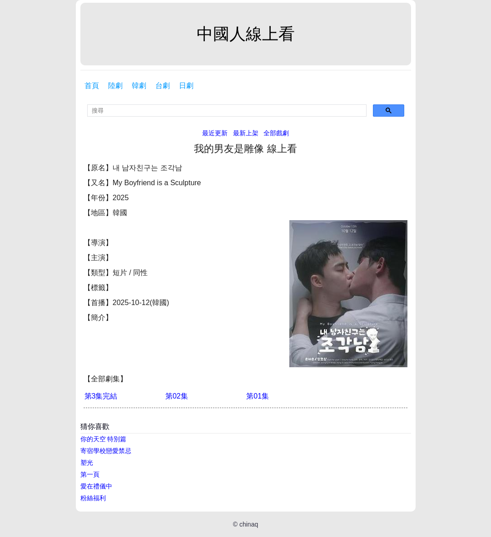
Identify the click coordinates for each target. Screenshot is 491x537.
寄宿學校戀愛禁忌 (105, 450)
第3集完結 (101, 396)
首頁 (91, 85)
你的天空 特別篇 (103, 439)
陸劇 (115, 85)
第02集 (176, 396)
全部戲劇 (276, 133)
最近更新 (215, 133)
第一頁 (89, 474)
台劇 (162, 85)
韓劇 (139, 85)
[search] (227, 110)
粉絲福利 (93, 498)
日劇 (186, 85)
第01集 (257, 396)
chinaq (248, 524)
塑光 (86, 462)
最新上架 (245, 133)
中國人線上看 (246, 34)
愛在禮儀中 (96, 486)
